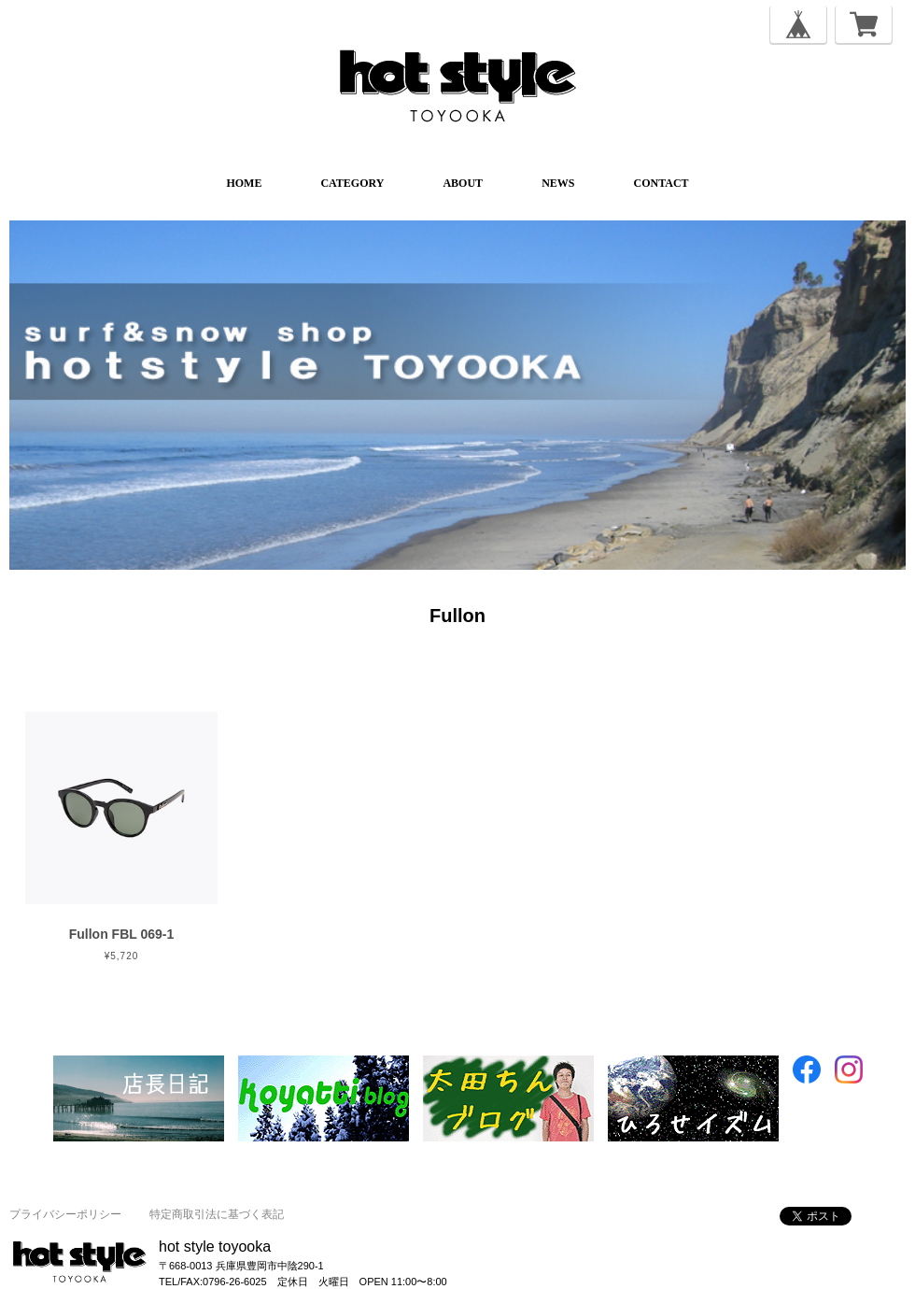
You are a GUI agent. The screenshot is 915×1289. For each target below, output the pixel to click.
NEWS (558, 183)
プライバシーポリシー (65, 1214)
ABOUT (463, 183)
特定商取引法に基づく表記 (216, 1214)
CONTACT (660, 183)
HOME (243, 183)
